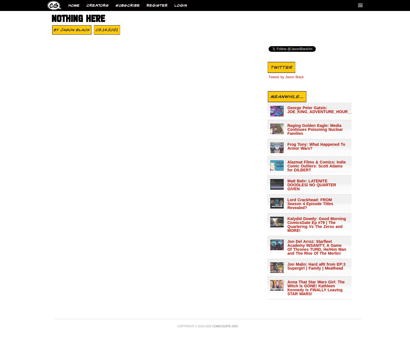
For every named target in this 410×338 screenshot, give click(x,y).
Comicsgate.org (225, 326)
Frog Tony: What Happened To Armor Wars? (316, 146)
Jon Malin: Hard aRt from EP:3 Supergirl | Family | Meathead (316, 266)
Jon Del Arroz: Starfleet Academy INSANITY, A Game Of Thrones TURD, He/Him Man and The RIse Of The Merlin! (316, 247)
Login (180, 5)
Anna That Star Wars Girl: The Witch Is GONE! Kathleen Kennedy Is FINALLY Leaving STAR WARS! (316, 288)
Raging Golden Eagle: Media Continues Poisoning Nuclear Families (315, 129)
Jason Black (75, 30)
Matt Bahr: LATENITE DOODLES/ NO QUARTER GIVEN (311, 185)
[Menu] (360, 5)
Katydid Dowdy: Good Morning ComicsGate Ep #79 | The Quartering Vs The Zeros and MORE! (316, 224)
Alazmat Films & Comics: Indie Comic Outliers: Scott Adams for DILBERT (316, 166)
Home (74, 5)
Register (157, 5)
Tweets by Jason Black (286, 77)
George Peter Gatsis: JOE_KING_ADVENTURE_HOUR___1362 (316, 110)
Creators (97, 5)
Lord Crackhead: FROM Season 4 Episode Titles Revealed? (310, 204)
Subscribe (128, 5)
